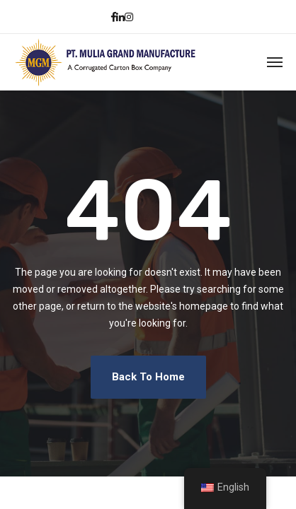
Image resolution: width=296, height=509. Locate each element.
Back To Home (148, 376)
